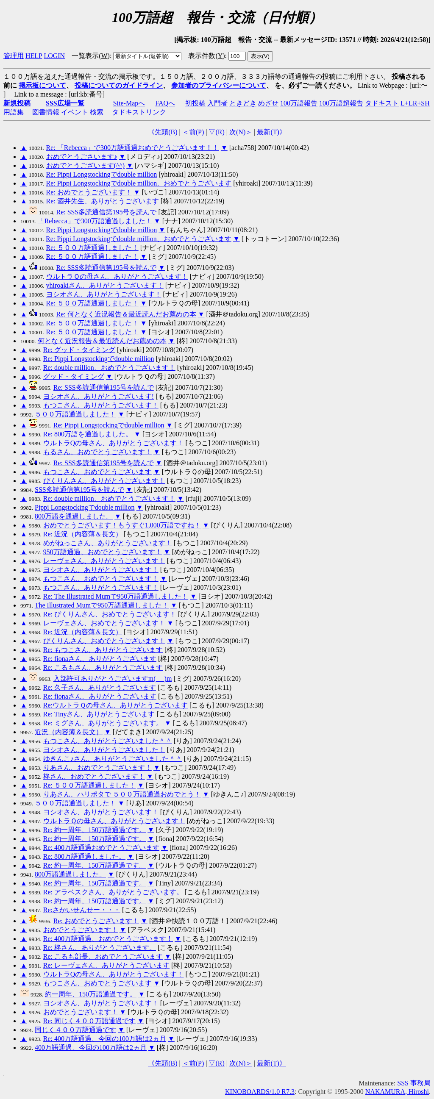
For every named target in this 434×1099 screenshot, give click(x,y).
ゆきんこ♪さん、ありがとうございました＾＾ (112, 758)
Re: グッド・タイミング (79, 349)
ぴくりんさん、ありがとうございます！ (104, 480)
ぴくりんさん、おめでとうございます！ (104, 640)
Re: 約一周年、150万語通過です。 (94, 829)
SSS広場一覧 (65, 103)
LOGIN (54, 55)
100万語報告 (298, 103)
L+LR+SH (415, 103)
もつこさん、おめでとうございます (97, 471)
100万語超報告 (341, 103)
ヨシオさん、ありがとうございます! (98, 396)
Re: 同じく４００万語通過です (89, 1020)
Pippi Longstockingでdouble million (85, 507)
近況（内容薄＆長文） (69, 731)
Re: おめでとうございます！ (89, 192)
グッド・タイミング (73, 376)
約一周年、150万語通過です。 (90, 994)
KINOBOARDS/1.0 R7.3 (260, 1091)
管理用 (13, 55)
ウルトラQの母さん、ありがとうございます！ (113, 443)
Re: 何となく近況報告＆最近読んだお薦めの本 (126, 314)
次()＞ (240, 132)
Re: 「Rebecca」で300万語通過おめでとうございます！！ (132, 147)
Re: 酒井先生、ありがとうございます (102, 201)
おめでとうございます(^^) (85, 165)
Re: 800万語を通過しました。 (87, 434)
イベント (74, 112)
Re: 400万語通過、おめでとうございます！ (108, 938)
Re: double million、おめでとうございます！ (109, 367)
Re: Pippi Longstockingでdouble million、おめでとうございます (139, 183)
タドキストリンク (139, 112)
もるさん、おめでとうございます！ (97, 451)
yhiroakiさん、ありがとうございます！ (105, 285)
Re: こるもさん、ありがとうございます (103, 667)
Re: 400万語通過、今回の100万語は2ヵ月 (104, 1038)
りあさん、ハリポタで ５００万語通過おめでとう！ (122, 794)
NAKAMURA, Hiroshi (397, 1091)
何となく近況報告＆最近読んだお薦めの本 (102, 340)
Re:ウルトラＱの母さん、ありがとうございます (115, 705)
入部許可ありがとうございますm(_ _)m (112, 678)
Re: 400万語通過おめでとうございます (101, 847)
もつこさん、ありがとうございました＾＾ (107, 740)
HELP (33, 55)
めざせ (268, 103)
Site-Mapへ (129, 103)
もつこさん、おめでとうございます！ (101, 578)
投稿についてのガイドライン (119, 85)
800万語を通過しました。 (74, 516)
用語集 (13, 112)
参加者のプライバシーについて (218, 85)
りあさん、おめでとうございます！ (97, 767)
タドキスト (382, 103)
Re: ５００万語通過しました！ (92, 247)
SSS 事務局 (414, 1083)
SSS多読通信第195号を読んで (79, 489)
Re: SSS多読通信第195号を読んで (106, 212)
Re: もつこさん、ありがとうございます (103, 649)
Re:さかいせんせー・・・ (81, 909)
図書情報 (45, 112)
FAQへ (165, 103)
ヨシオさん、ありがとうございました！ (104, 749)
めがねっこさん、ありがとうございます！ (107, 543)
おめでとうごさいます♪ (81, 156)
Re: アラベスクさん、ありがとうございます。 (113, 892)
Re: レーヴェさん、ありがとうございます (106, 965)
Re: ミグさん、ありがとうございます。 (103, 723)
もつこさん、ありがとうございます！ (101, 405)
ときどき (242, 103)
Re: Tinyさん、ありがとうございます (99, 714)
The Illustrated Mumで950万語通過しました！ (102, 605)
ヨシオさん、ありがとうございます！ (103, 294)
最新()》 (271, 132)
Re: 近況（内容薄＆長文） (82, 534)
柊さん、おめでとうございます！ (94, 776)
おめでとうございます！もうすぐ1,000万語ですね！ (122, 525)
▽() (216, 132)
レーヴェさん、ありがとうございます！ (104, 560)
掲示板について (42, 85)
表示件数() (206, 55)
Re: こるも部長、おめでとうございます (103, 956)
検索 (96, 112)
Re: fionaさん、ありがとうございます (99, 658)
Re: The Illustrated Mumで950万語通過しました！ (115, 596)
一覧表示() (91, 55)
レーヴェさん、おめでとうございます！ (104, 623)
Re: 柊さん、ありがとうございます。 (99, 947)
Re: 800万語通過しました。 (84, 856)
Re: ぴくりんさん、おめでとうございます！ (109, 614)
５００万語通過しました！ (75, 414)
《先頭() (162, 132)
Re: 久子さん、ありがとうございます (99, 687)
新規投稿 (17, 103)
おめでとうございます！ (80, 929)
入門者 (217, 103)
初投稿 (195, 103)
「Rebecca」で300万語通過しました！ (95, 221)
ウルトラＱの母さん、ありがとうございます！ (117, 276)
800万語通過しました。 (70, 874)
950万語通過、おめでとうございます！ (102, 551)
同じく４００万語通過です (75, 1029)
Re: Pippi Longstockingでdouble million (101, 174)
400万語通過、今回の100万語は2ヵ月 (91, 1047)
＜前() (193, 132)
